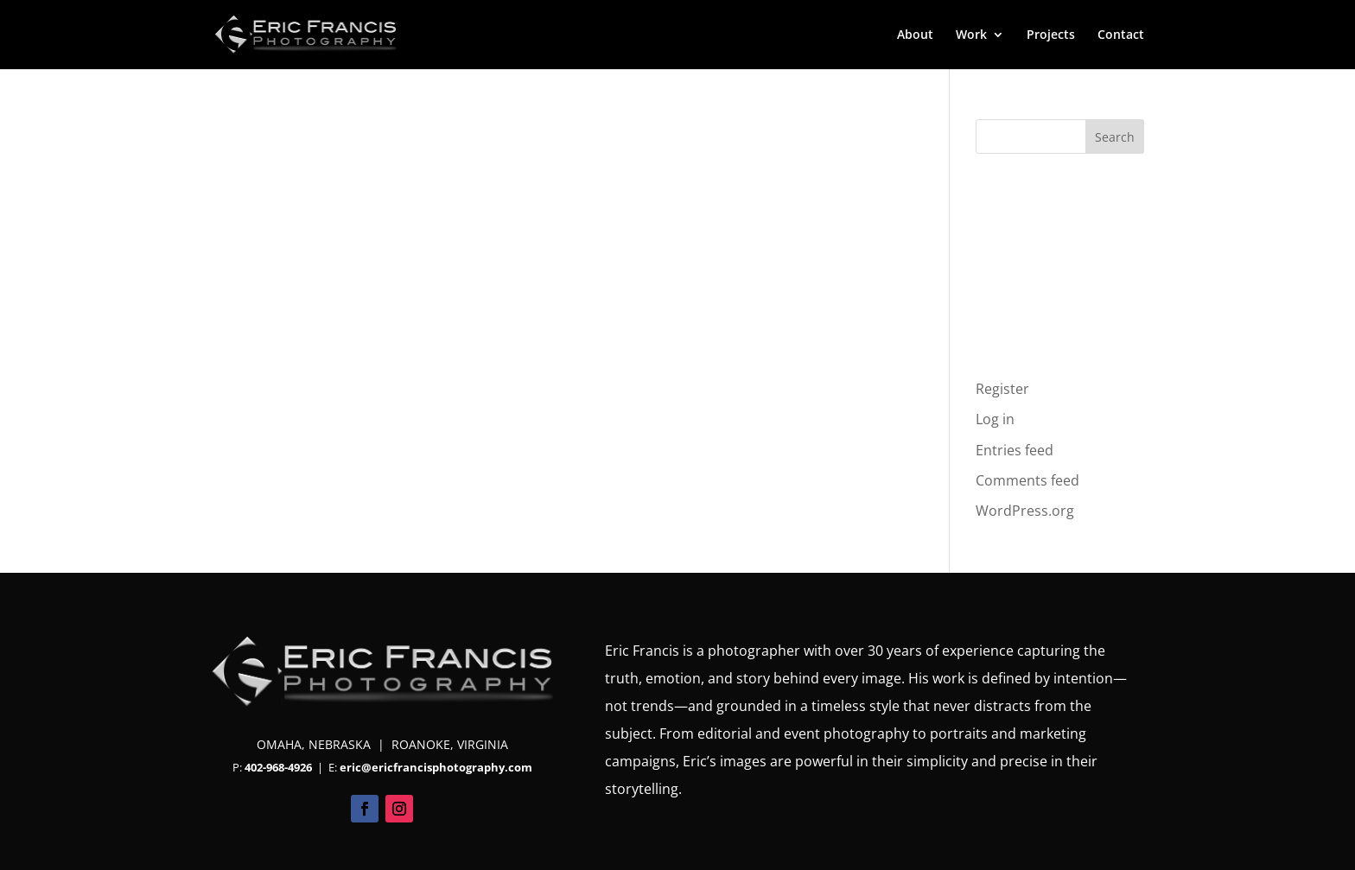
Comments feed (1027, 480)
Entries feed (1014, 450)
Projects (1051, 35)
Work (971, 35)
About (915, 35)
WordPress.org (1025, 510)
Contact (1120, 35)
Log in (995, 419)
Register (1002, 388)
